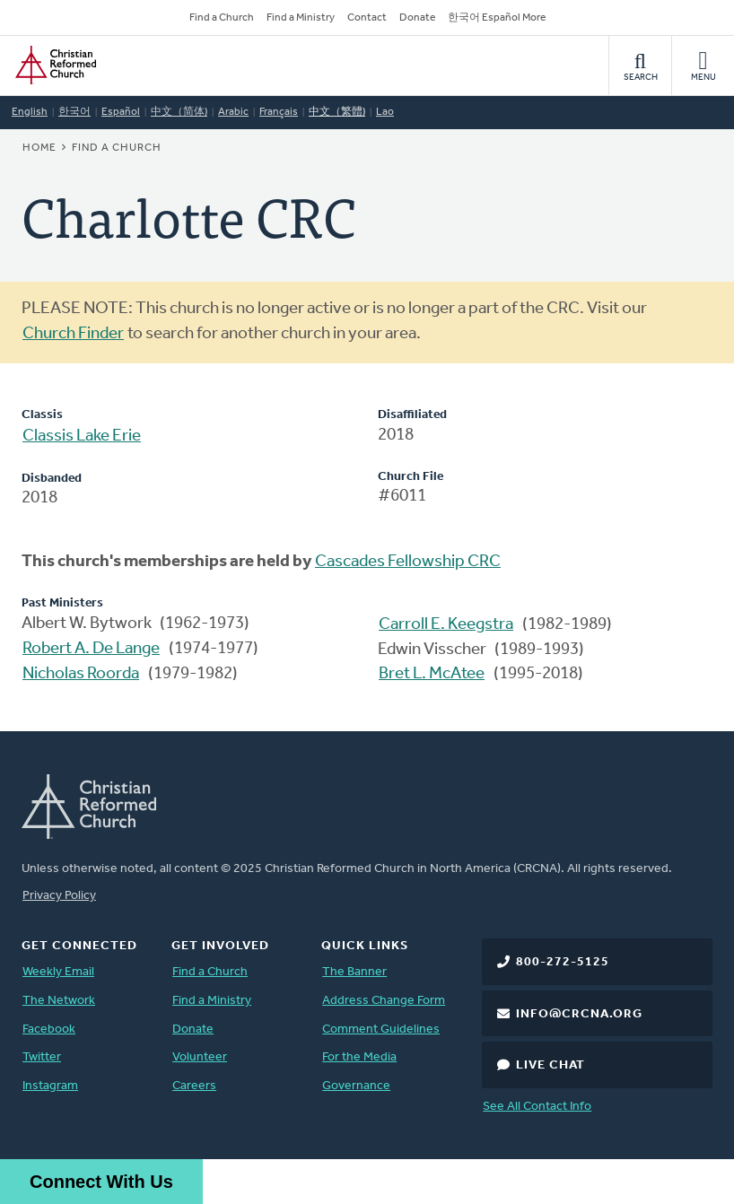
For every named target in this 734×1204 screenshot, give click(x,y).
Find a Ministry (301, 18)
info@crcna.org (579, 1014)
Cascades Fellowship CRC (408, 562)
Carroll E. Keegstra (446, 624)
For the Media (359, 1057)
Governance (356, 1086)
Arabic (233, 112)
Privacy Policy (59, 896)
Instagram (50, 1086)
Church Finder (73, 334)
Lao (385, 112)
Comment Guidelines (381, 1029)
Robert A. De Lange (91, 649)
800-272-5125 (562, 962)
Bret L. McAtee (432, 674)
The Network (58, 1001)
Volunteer (199, 1057)
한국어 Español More (497, 18)
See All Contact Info (537, 1106)
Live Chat (550, 1065)
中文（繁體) (337, 112)
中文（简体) (179, 112)
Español (120, 112)
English (30, 112)
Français (278, 112)
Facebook (48, 1029)
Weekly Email (58, 972)
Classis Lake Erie (81, 436)
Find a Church (221, 18)
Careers (194, 1086)
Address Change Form (383, 1001)
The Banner (354, 972)
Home (39, 148)
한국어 (74, 112)
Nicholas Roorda (80, 674)
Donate (417, 18)
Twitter (41, 1057)
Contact (367, 18)
